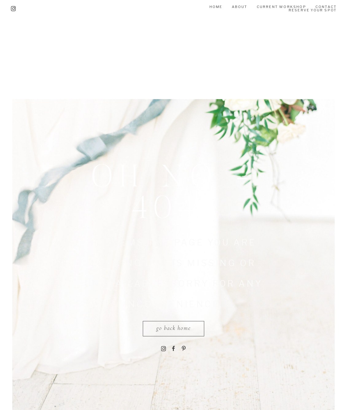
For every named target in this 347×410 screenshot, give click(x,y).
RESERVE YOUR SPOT (313, 10)
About (240, 7)
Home (216, 7)
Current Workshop (281, 7)
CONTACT (326, 7)
